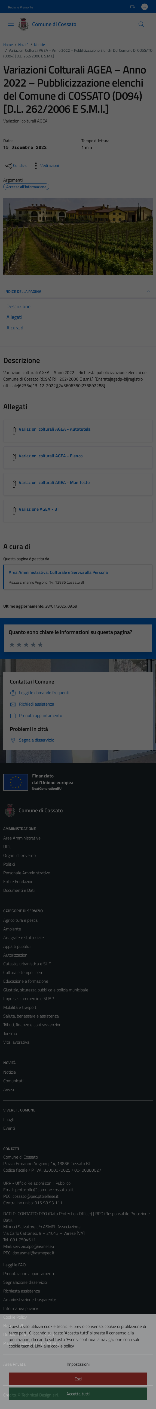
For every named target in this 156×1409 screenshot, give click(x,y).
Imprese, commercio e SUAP (28, 998)
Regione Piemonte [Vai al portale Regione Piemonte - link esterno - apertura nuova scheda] (20, 7)
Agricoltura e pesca (20, 920)
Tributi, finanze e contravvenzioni (32, 1024)
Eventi (9, 1128)
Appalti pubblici (16, 946)
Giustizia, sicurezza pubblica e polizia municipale (45, 990)
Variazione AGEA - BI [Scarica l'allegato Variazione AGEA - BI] (39, 509)
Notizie (9, 1072)
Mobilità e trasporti (20, 1007)
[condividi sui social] (16, 165)
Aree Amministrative (22, 838)
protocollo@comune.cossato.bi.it (44, 1189)
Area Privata (14, 1364)
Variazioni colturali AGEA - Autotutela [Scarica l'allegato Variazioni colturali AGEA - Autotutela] (54, 429)
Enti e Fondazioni (18, 881)
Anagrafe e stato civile (23, 937)
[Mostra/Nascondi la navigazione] (11, 23)
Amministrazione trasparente (29, 1299)
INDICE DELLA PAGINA (78, 291)
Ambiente (12, 929)
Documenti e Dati (19, 890)
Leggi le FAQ (14, 1264)
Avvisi (8, 1089)
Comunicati (13, 1080)
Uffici (7, 846)
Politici (9, 864)
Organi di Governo (19, 855)
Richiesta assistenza (21, 1291)
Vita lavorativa (16, 1042)
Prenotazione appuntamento (29, 1273)
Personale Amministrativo (26, 872)
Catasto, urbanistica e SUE (27, 963)
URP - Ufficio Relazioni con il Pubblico (37, 1183)
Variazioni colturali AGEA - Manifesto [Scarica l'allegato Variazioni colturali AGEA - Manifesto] (54, 482)
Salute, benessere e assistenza (31, 1016)
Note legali (13, 1325)
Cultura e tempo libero (23, 972)
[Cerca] (141, 24)
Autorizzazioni (15, 955)
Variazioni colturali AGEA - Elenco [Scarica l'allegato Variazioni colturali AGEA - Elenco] (50, 455)
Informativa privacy (20, 1308)
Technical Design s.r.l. (40, 1395)
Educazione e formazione (25, 981)
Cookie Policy (15, 1317)
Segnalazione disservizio (25, 1282)
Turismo (10, 1033)
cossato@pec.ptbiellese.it (36, 1196)
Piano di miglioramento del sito (31, 1343)
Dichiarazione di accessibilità (28, 1334)
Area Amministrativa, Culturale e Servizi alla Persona (58, 572)
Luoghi (9, 1119)
